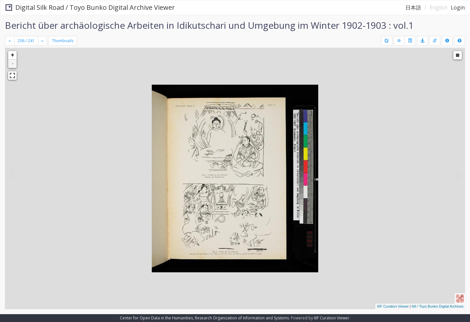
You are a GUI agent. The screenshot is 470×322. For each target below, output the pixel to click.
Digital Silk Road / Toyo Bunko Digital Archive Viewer (90, 7)
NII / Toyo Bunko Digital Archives (437, 306)
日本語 (413, 7)
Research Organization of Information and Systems (242, 318)
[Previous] (9, 41)
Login (458, 7)
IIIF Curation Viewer (393, 306)
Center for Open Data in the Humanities (156, 318)
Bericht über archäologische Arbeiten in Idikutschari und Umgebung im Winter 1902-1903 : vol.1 (209, 25)
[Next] (42, 41)
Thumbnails (62, 40)
